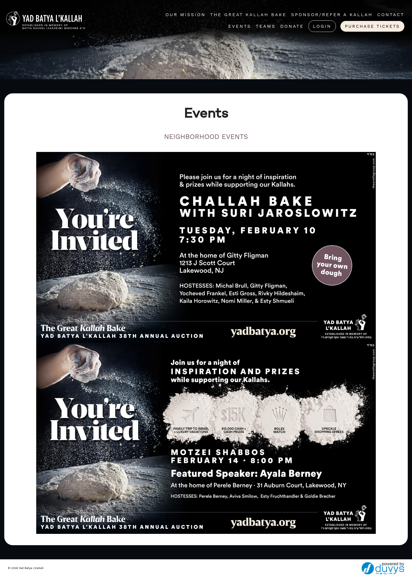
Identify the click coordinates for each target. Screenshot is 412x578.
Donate (292, 26)
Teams (266, 26)
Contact (390, 14)
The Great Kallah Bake (248, 14)
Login (322, 26)
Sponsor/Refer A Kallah (332, 14)
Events (239, 26)
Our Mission (185, 14)
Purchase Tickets (372, 26)
